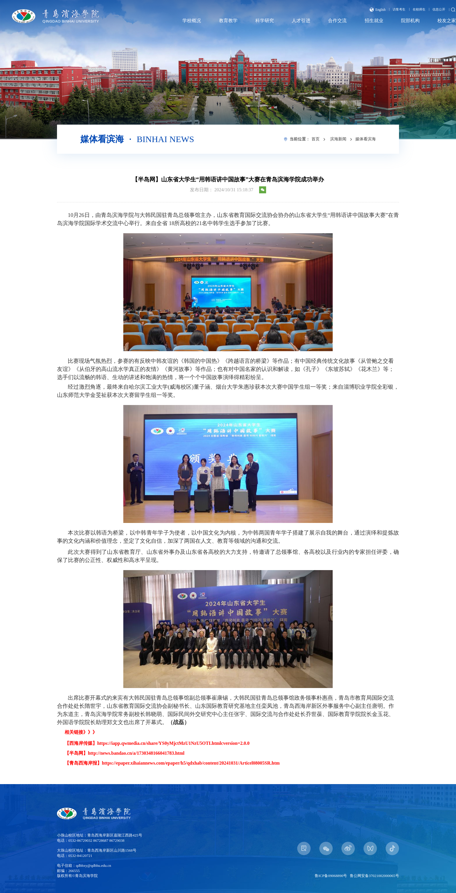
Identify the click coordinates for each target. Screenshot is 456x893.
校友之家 (434, 20)
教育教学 (216, 20)
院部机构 (398, 20)
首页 (315, 139)
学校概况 (179, 20)
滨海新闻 (338, 139)
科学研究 (252, 20)
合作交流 (325, 20)
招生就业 (362, 20)
